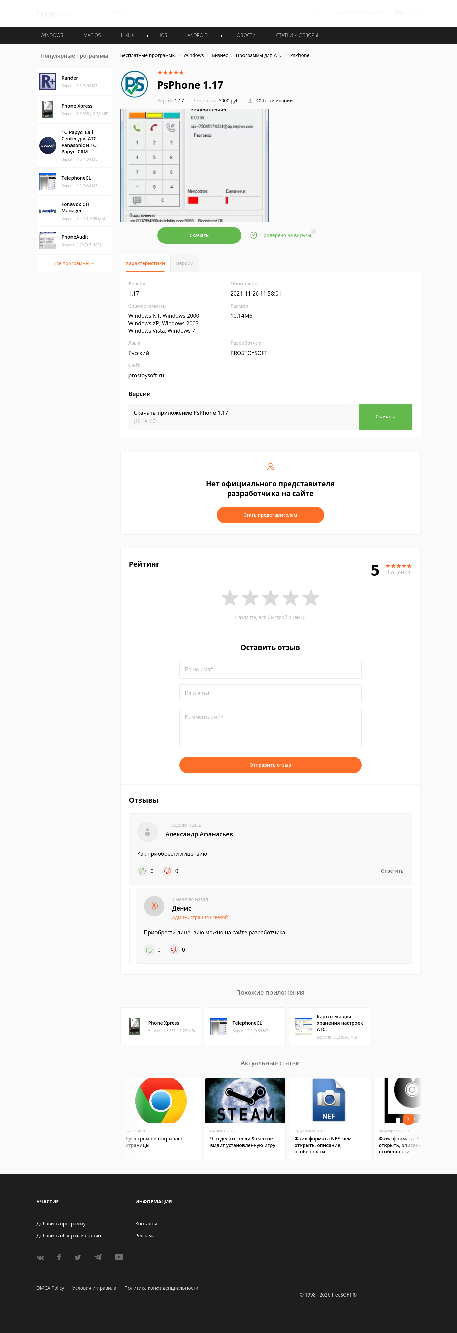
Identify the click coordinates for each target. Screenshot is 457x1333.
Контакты (146, 1223)
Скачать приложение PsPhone (181, 412)
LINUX (127, 35)
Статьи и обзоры (297, 35)
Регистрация (369, 12)
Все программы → (74, 263)
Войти (343, 12)
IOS (163, 35)
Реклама (144, 1235)
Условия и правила (94, 1288)
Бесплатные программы (148, 55)
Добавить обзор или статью (69, 1235)
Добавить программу (61, 1223)
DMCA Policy (50, 1288)
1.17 (170, 100)
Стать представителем (270, 515)
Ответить (392, 871)
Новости (244, 35)
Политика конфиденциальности (161, 1288)
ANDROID (197, 35)
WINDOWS (52, 35)
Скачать (199, 235)
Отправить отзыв (270, 765)
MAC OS (92, 35)
